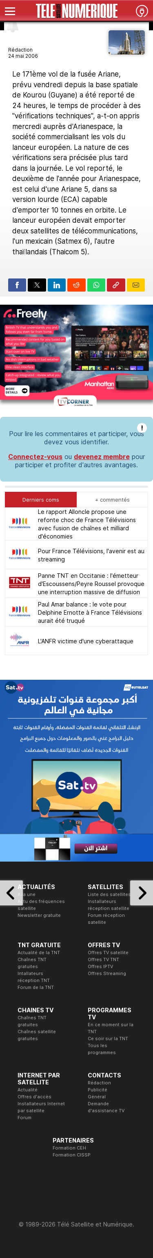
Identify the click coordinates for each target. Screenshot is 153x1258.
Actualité (28, 1090)
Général (97, 1097)
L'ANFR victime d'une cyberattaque (85, 641)
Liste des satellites (109, 894)
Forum (24, 1117)
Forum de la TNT (36, 987)
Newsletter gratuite (39, 915)
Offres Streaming (107, 973)
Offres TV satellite (108, 952)
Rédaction (99, 1083)
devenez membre (102, 457)
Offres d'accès (34, 1097)
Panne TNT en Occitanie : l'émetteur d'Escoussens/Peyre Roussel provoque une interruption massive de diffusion (91, 583)
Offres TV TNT (103, 959)
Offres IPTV (100, 966)
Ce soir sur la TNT (108, 1038)
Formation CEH (69, 1148)
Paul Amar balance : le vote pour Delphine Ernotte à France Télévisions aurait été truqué (90, 612)
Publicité (97, 1090)
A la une (26, 894)
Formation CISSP (72, 1155)
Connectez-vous (35, 457)
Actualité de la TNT (39, 952)
